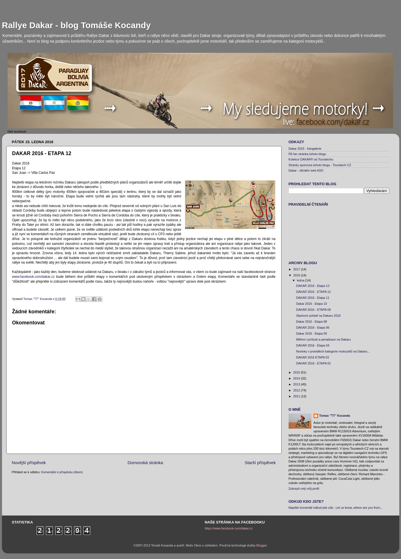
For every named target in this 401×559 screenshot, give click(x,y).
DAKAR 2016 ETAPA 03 (312, 357)
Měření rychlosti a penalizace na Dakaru (323, 339)
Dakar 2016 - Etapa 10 (311, 303)
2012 (297, 390)
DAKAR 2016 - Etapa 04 (312, 345)
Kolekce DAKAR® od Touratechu (311, 159)
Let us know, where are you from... (359, 507)
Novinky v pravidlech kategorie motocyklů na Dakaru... (333, 351)
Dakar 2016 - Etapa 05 (311, 333)
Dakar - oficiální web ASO (306, 170)
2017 (297, 269)
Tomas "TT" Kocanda (38, 299)
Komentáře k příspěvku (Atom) (62, 472)
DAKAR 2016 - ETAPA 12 (313, 291)
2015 (297, 372)
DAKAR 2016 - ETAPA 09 (313, 309)
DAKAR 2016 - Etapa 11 (312, 297)
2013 (297, 384)
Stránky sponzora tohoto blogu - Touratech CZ (320, 165)
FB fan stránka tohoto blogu (307, 154)
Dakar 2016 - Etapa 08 (311, 321)
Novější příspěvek (29, 462)
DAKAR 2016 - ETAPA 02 (313, 363)
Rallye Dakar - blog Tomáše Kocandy (76, 25)
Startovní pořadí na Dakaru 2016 (318, 315)
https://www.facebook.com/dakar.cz (229, 528)
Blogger (261, 545)
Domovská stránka (145, 462)
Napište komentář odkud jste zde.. (312, 507)
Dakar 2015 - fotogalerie (305, 148)
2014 (297, 378)
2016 (297, 275)
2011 (297, 396)
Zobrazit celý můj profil (304, 488)
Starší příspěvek (260, 462)
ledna (301, 280)
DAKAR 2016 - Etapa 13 (312, 285)
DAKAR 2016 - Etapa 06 (312, 327)
